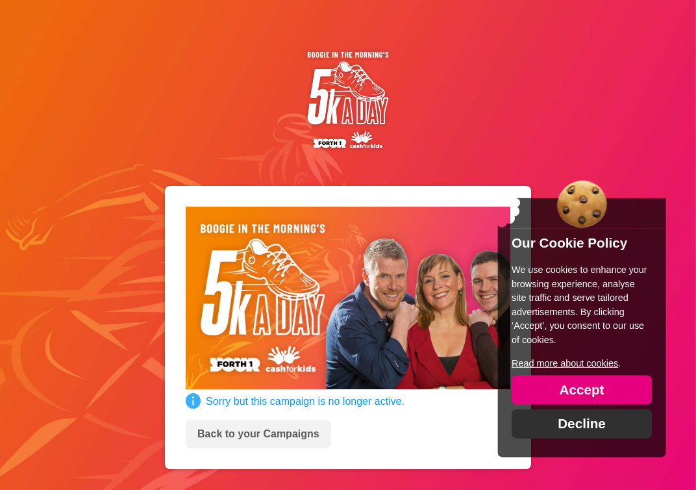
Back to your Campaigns (258, 433)
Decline (582, 422)
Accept (581, 388)
